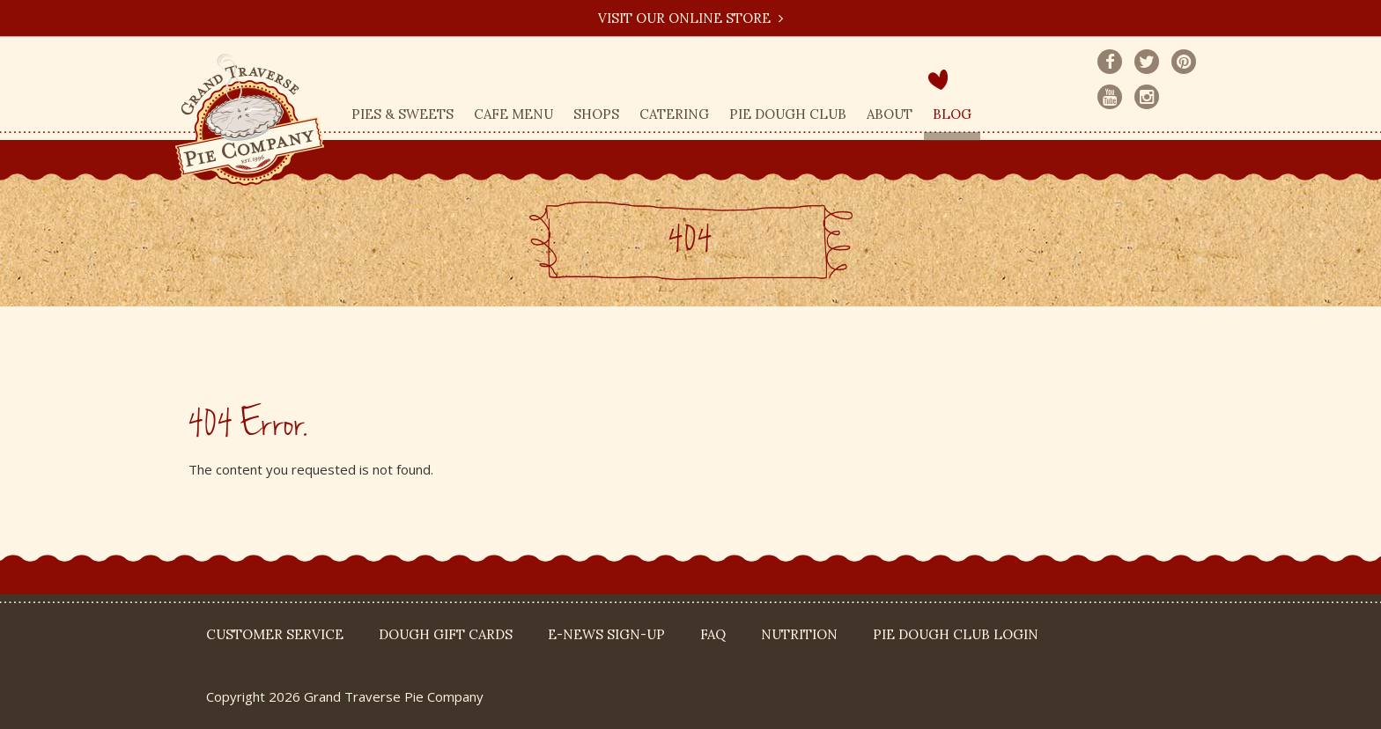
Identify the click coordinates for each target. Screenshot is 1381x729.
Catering (674, 114)
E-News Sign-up (606, 634)
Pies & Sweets (402, 114)
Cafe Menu (513, 114)
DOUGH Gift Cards (446, 634)
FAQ (713, 634)
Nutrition (799, 634)
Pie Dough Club (787, 114)
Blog (952, 114)
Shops (596, 114)
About (889, 114)
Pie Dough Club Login (955, 634)
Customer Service (274, 634)
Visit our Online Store (690, 18)
